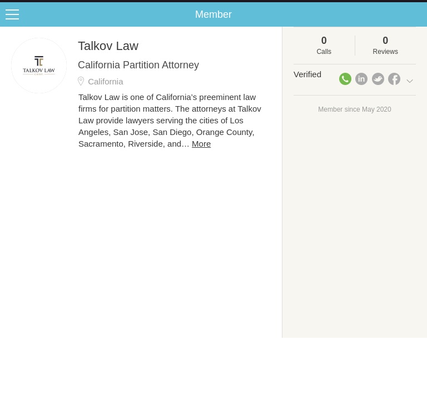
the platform (59, 6)
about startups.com (383, 7)
